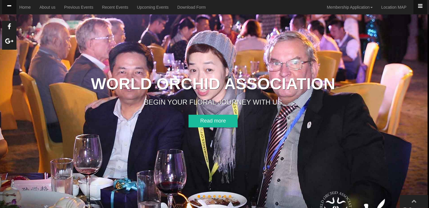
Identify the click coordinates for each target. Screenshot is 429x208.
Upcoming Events (153, 7)
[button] (204, 121)
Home (25, 7)
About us (47, 7)
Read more (205, 121)
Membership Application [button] (350, 7)
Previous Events (78, 7)
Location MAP (393, 7)
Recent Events (115, 7)
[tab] (9, 7)
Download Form (191, 7)
